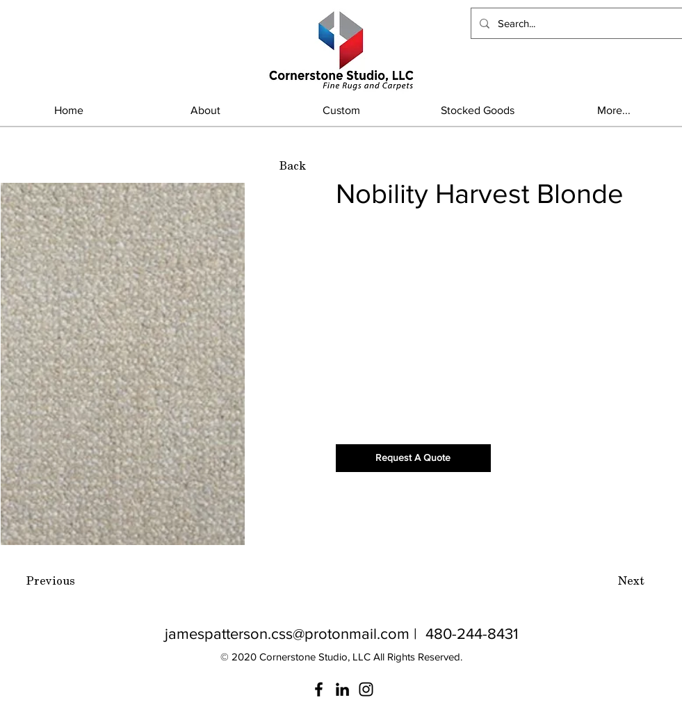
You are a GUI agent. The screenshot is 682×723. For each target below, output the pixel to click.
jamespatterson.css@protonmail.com (287, 634)
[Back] (293, 166)
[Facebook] (318, 689)
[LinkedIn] (342, 689)
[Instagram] (366, 689)
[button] (477, 110)
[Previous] (50, 581)
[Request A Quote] (413, 458)
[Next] (631, 581)
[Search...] (575, 23)
